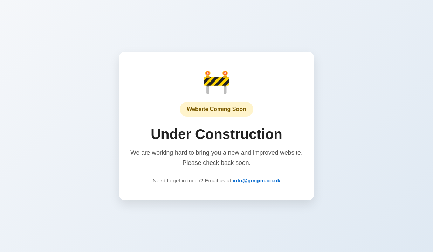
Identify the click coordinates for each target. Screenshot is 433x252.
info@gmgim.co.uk (256, 180)
